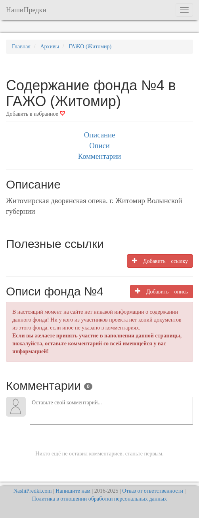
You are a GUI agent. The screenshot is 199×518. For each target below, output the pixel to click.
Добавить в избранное (35, 114)
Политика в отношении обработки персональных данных (99, 499)
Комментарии (99, 156)
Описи (99, 145)
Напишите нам (72, 491)
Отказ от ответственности (152, 491)
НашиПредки (26, 10)
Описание (99, 135)
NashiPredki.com (32, 491)
